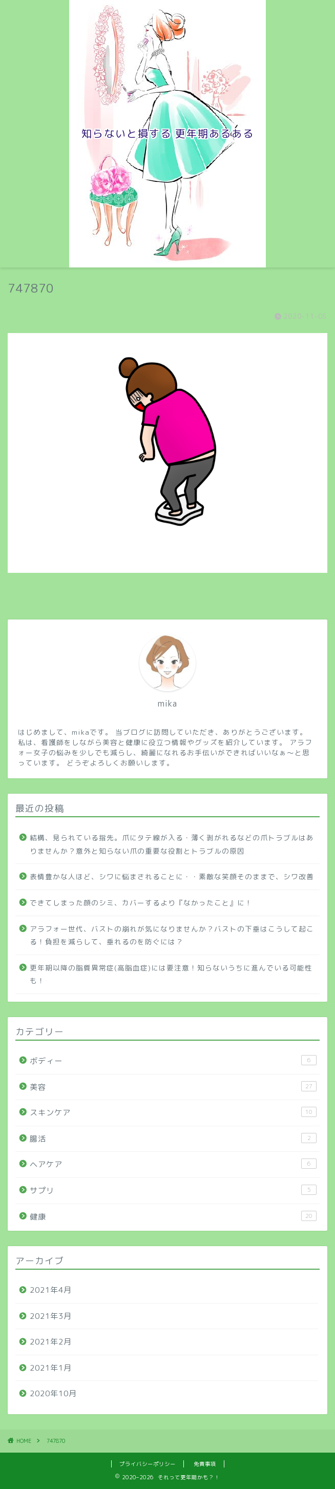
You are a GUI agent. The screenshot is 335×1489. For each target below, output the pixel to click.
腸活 (173, 1138)
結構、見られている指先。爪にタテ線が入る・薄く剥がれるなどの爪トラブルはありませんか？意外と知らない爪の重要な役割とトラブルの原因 (172, 844)
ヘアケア (173, 1164)
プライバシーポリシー (147, 1463)
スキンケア (173, 1112)
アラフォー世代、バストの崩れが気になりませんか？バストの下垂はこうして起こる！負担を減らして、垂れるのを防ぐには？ (172, 935)
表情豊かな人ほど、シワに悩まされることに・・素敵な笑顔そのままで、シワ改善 (172, 876)
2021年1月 (51, 1367)
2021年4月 (51, 1290)
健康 (173, 1216)
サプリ (173, 1190)
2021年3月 (51, 1316)
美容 (173, 1086)
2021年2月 (51, 1341)
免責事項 (205, 1463)
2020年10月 (53, 1393)
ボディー (173, 1060)
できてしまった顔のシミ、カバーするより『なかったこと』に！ (141, 902)
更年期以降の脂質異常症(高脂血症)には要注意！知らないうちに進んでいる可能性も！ (171, 974)
